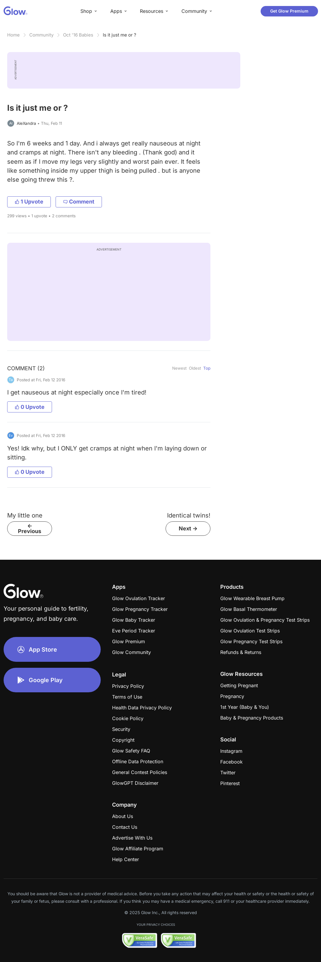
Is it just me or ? (119, 35)
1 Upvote (29, 201)
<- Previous (29, 528)
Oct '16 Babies (78, 35)
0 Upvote (30, 407)
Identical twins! (188, 515)
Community (41, 35)
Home (13, 35)
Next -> (188, 528)
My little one (24, 515)
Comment (78, 201)
